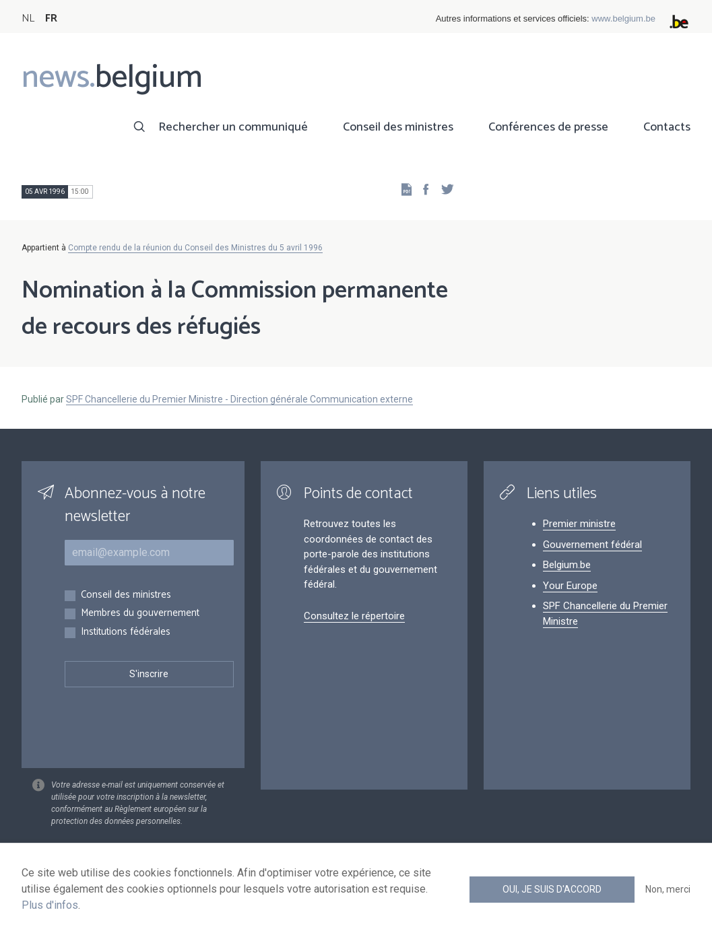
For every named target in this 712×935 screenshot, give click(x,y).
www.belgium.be (623, 18)
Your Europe (570, 586)
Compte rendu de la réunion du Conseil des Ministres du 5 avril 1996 (195, 247)
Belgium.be (567, 565)
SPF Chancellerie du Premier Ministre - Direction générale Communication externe (239, 399)
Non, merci (667, 889)
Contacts (666, 127)
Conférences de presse (548, 127)
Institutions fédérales (125, 632)
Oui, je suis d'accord (552, 889)
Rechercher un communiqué (233, 127)
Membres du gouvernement (140, 613)
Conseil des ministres (398, 127)
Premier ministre (579, 524)
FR (51, 18)
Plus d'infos (50, 905)
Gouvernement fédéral (592, 545)
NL (28, 18)
